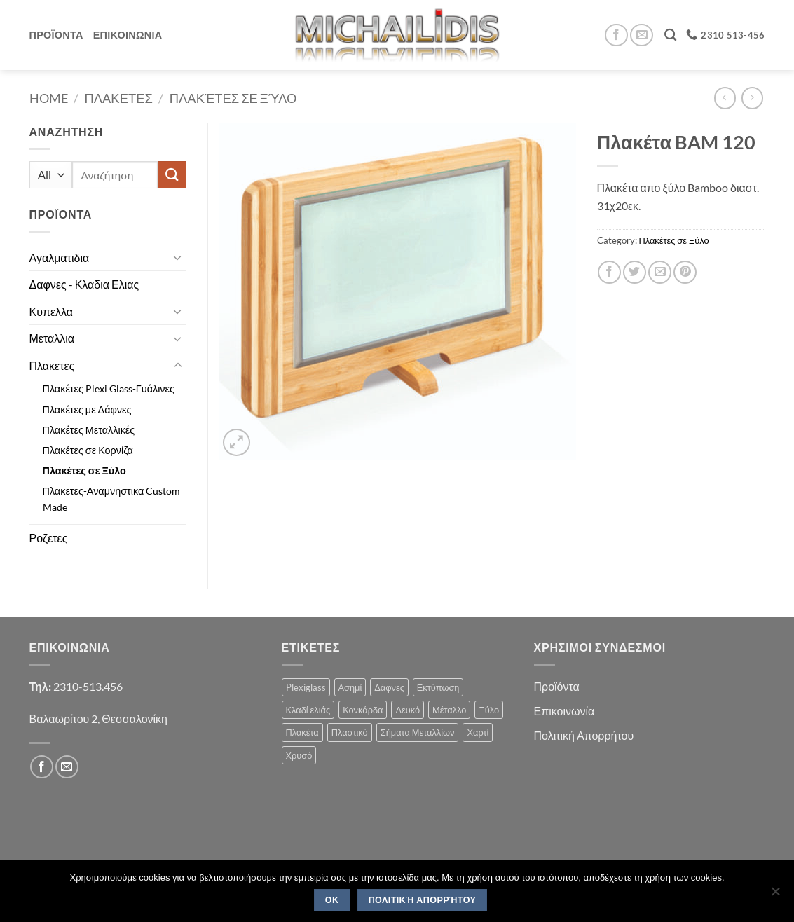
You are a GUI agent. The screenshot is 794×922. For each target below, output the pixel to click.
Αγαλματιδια (59, 257)
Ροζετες (48, 537)
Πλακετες (119, 98)
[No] (775, 895)
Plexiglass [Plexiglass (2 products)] (306, 687)
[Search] (670, 35)
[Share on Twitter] (634, 272)
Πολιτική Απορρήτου (584, 735)
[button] (236, 442)
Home (48, 98)
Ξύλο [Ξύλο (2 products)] (489, 709)
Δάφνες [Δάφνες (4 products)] (389, 687)
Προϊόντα (557, 686)
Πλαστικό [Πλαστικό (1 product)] (349, 732)
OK (332, 900)
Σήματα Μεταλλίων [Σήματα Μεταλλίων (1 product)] (418, 732)
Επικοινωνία (564, 710)
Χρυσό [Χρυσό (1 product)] (299, 755)
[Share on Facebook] (609, 272)
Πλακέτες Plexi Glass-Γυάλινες (108, 388)
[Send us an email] (641, 35)
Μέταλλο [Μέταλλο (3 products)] (449, 709)
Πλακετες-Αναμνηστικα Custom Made (112, 499)
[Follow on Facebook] (616, 35)
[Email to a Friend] (659, 272)
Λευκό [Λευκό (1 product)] (407, 709)
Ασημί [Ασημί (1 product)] (350, 687)
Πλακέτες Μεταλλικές (89, 430)
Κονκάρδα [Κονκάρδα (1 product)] (363, 709)
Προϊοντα (56, 35)
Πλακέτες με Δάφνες (87, 409)
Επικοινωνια (128, 35)
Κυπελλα (51, 311)
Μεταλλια (52, 338)
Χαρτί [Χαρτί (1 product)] (477, 732)
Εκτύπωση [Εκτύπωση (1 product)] (438, 687)
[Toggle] (178, 257)
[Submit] (172, 174)
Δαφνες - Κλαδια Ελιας (84, 284)
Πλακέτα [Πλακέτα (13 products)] (302, 732)
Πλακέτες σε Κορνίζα (88, 450)
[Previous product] (752, 98)
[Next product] (725, 98)
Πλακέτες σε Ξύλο (233, 98)
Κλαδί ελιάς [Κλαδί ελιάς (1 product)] (308, 709)
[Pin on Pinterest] (685, 272)
